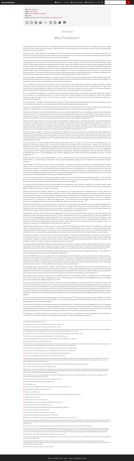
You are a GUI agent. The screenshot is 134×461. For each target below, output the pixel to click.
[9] (101, 94)
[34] (108, 247)
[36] (59, 279)
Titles (61, 458)
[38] (93, 306)
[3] (77, 60)
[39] (96, 308)
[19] (32, 154)
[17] (52, 137)
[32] (70, 238)
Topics (71, 458)
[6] (89, 74)
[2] (44, 50)
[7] (102, 85)
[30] (107, 218)
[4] (28, 64)
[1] (42, 46)
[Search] (115, 2)
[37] (73, 297)
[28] (91, 214)
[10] (40, 98)
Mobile (84, 458)
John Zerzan (33, 11)
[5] (34, 66)
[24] (86, 200)
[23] (35, 199)
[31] (67, 225)
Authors (66, 458)
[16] (86, 128)
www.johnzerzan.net (56, 17)
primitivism (42, 13)
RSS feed (56, 458)
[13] (36, 113)
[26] (86, 209)
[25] (31, 209)
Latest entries (77, 458)
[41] (91, 315)
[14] (92, 117)
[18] (38, 150)
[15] (24, 122)
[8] (39, 89)
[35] (110, 270)
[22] (90, 179)
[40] (30, 315)
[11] (65, 101)
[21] (58, 170)
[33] (73, 240)
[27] (58, 214)
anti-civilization (34, 13)
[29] (38, 218)
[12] (94, 108)
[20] (39, 164)
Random (50, 458)
